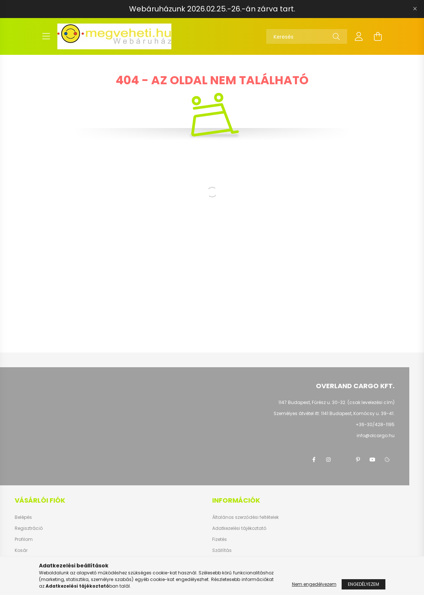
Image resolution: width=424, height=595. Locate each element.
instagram (328, 459)
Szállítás (222, 550)
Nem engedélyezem (314, 584)
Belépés (23, 517)
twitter (343, 459)
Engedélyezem (363, 584)
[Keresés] (306, 36)
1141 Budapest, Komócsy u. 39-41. (358, 413)
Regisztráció (29, 528)
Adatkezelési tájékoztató (239, 528)
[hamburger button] (46, 36)
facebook (313, 459)
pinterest (357, 459)
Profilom (24, 539)
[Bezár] (414, 8)
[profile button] (359, 36)
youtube (372, 459)
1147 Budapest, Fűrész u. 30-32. (312, 402)
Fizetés (219, 539)
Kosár (21, 550)
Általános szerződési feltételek (245, 517)
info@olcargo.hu (376, 435)
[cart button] (378, 36)
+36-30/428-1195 (375, 424)
